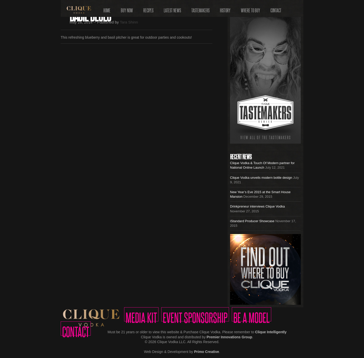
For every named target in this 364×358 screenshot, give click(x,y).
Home (106, 8)
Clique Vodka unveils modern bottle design (261, 178)
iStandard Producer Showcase (252, 221)
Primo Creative (206, 352)
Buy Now (127, 8)
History (225, 8)
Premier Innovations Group (229, 337)
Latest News (172, 8)
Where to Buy (250, 8)
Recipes (148, 8)
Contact (275, 8)
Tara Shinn (129, 22)
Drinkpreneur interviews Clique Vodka (257, 206)
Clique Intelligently (270, 332)
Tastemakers (200, 8)
